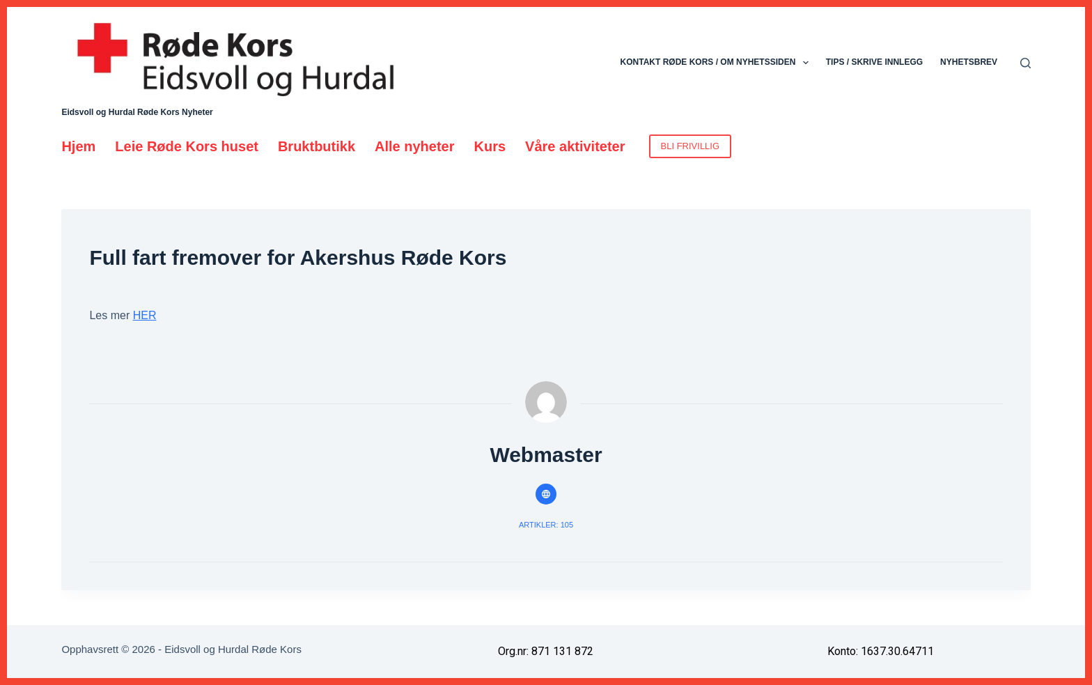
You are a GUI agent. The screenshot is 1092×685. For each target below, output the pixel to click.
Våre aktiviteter (575, 146)
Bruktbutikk (316, 146)
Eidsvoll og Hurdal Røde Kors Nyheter (136, 112)
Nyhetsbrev (968, 62)
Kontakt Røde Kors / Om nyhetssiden (717, 62)
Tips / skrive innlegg (874, 62)
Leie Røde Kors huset (186, 146)
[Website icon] (546, 494)
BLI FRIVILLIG (690, 146)
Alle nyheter (414, 146)
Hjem (78, 146)
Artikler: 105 (546, 525)
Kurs (490, 146)
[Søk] (1025, 63)
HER (145, 315)
